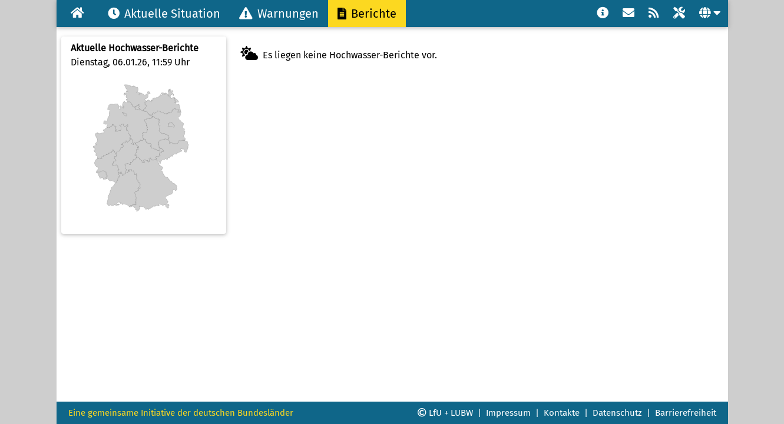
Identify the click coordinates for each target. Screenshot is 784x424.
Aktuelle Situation (164, 13)
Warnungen (279, 13)
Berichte (367, 13)
